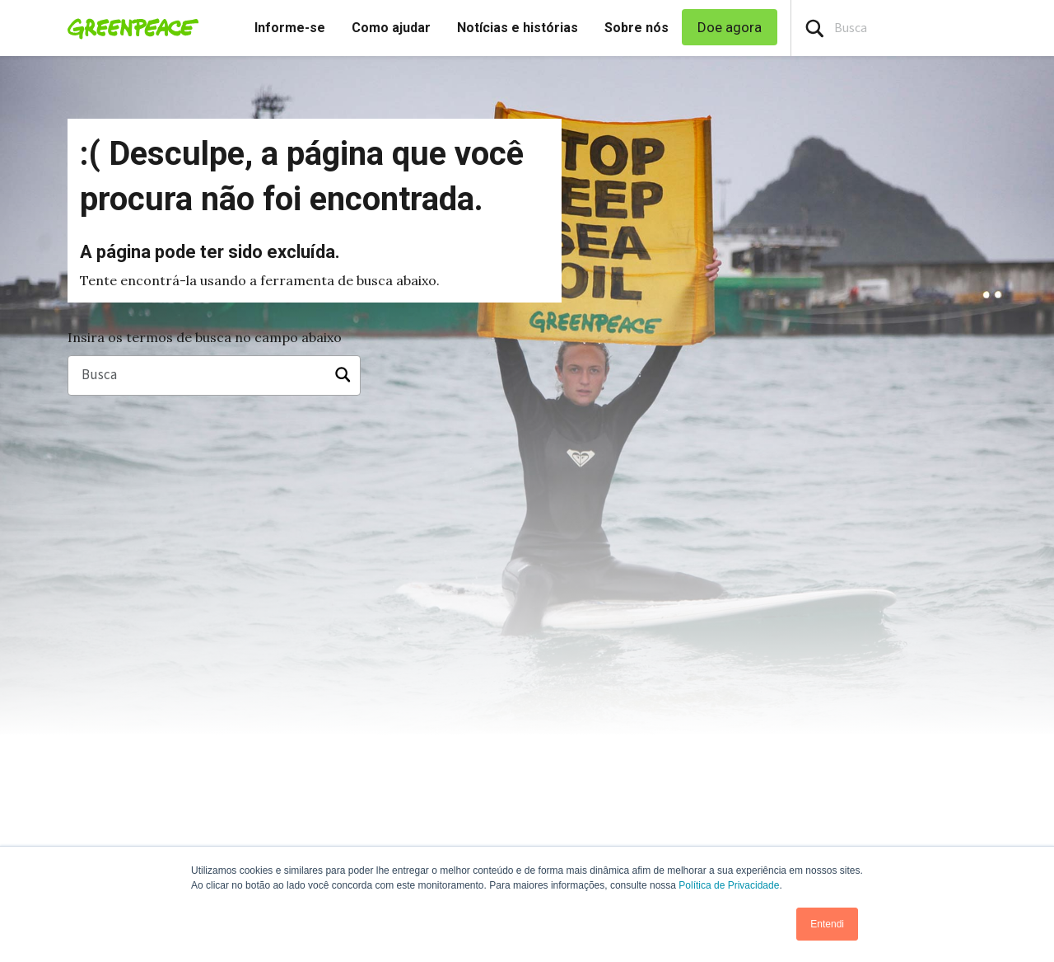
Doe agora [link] (729, 27)
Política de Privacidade (729, 885)
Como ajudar (391, 27)
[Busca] (214, 376)
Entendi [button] (827, 924)
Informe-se (289, 27)
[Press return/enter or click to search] (814, 28)
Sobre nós (636, 27)
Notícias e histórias (517, 27)
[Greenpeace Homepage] (128, 28)
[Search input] (922, 28)
